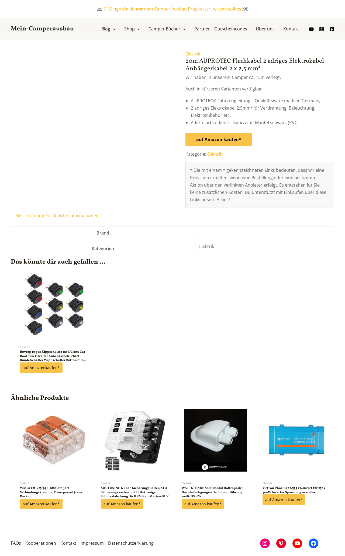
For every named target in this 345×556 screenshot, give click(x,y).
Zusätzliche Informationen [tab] (72, 216)
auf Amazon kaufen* (218, 139)
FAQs (16, 543)
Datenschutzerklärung (131, 543)
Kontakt (68, 543)
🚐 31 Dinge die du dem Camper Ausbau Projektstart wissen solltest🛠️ (172, 9)
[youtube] (311, 29)
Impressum (92, 543)
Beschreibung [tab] (30, 216)
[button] (113, 29)
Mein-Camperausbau (42, 29)
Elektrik (192, 54)
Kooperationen (40, 543)
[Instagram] (321, 29)
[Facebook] (331, 29)
